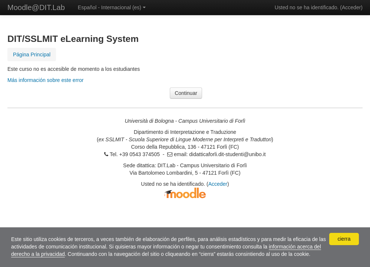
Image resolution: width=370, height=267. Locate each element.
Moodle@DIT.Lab (36, 7)
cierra (343, 239)
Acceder (351, 7)
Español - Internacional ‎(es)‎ (112, 7)
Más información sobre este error (45, 80)
